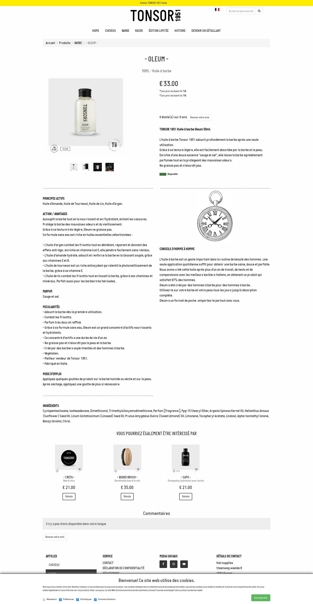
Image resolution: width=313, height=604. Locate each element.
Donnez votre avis (199, 117)
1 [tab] (86, 174)
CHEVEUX (54, 565)
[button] (217, 9)
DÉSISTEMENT (111, 573)
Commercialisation (105, 599)
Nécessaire (49, 599)
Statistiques (83, 599)
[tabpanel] (73, 167)
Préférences (66, 599)
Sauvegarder (261, 597)
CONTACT (108, 563)
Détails (69, 496)
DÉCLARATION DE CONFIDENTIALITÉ (123, 568)
